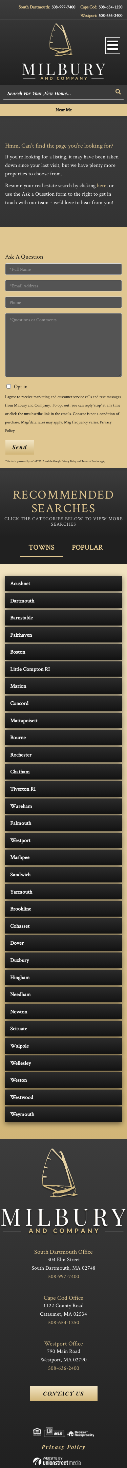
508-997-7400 (63, 7)
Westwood (21, 1097)
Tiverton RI (23, 788)
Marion (18, 685)
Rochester (20, 754)
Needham (20, 994)
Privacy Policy (69, 461)
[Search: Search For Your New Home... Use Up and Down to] (58, 94)
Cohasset (19, 925)
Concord (19, 703)
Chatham (20, 771)
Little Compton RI (30, 669)
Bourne (18, 737)
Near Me (64, 110)
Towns (41, 547)
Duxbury (19, 960)
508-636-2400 (110, 15)
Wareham (21, 806)
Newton (18, 1011)
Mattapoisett (24, 720)
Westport (20, 840)
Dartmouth (22, 600)
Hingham (20, 977)
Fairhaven (21, 634)
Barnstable (21, 617)
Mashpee (19, 857)
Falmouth (20, 823)
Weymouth (22, 1114)
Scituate (18, 1028)
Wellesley (20, 1063)
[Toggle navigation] (112, 45)
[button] (118, 92)
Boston (17, 651)
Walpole (19, 1045)
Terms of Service (90, 461)
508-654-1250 (110, 7)
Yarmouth (21, 891)
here (101, 185)
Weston (18, 1079)
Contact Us (63, 1393)
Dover (17, 942)
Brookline (20, 908)
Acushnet (20, 583)
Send (19, 447)
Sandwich (20, 874)
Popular (87, 547)
